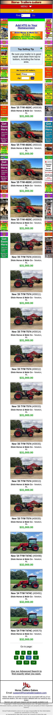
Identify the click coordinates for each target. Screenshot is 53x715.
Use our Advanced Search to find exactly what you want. (26, 672)
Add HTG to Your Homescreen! (26, 26)
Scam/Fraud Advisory (26, 20)
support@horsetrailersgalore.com (30, 693)
